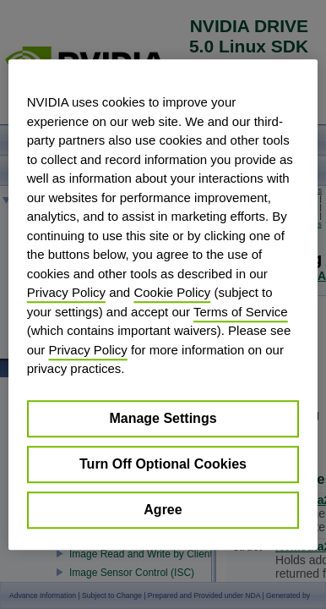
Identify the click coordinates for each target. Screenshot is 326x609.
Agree (163, 509)
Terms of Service (240, 311)
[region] (163, 304)
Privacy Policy (66, 292)
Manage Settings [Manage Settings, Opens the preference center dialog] (162, 418)
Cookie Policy (171, 292)
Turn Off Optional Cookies (163, 464)
